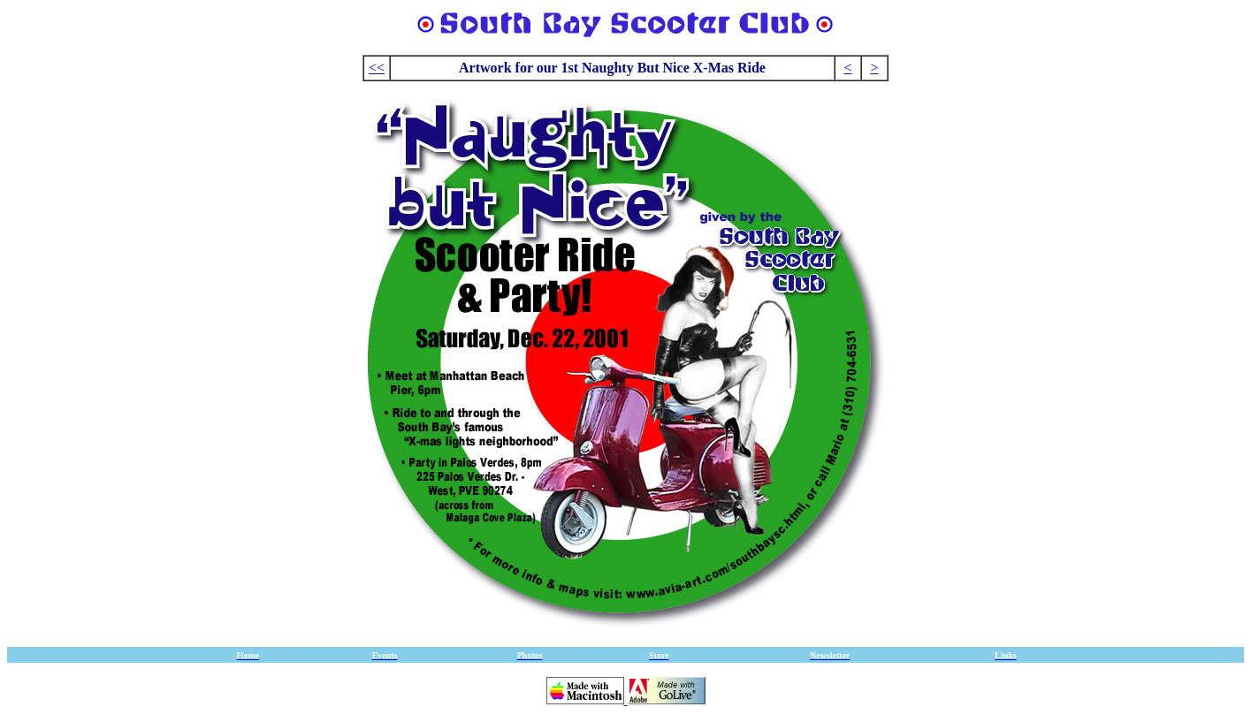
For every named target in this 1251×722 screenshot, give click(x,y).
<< (377, 67)
